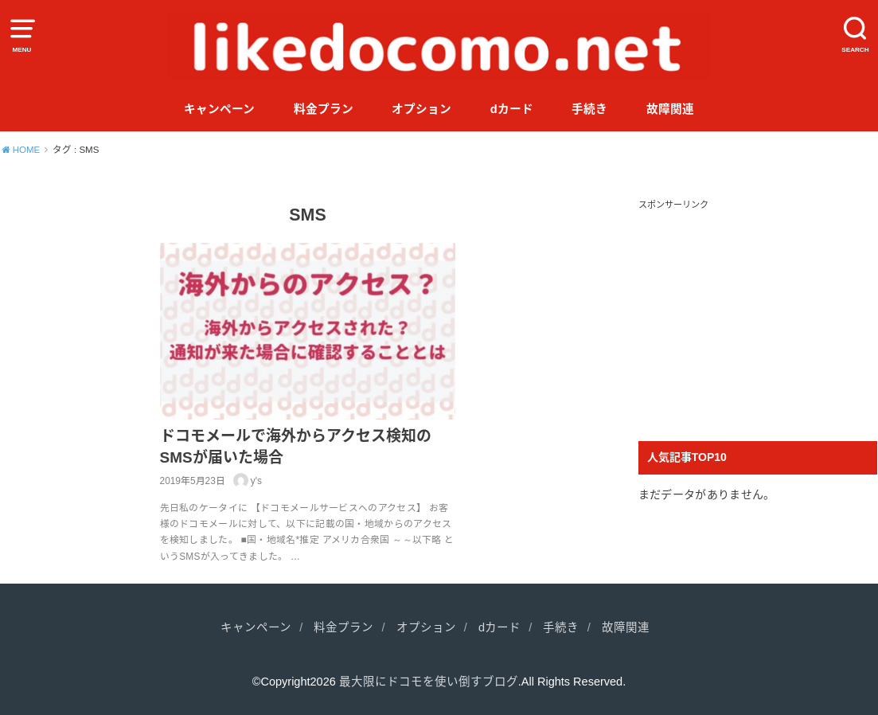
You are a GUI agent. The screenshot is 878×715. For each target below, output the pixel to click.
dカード (511, 109)
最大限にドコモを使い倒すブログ (428, 681)
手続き (589, 109)
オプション (421, 109)
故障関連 (670, 109)
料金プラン (323, 109)
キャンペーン (219, 109)
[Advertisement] (757, 313)
